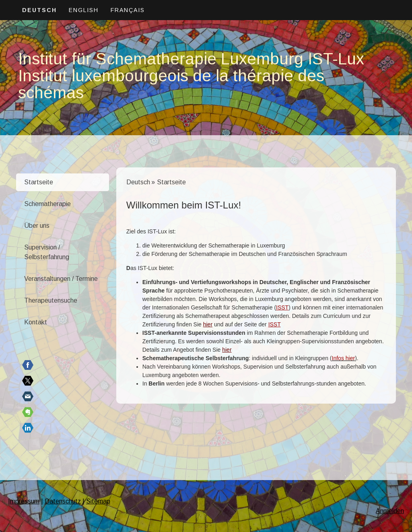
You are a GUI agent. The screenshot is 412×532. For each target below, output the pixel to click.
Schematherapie (47, 203)
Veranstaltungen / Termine (61, 278)
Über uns (36, 225)
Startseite (38, 182)
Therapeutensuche (50, 300)
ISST (282, 307)
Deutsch (39, 10)
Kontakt (35, 322)
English (84, 10)
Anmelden (390, 510)
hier (207, 324)
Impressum (23, 501)
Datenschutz (63, 501)
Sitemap (98, 501)
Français (128, 10)
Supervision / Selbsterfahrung (46, 252)
